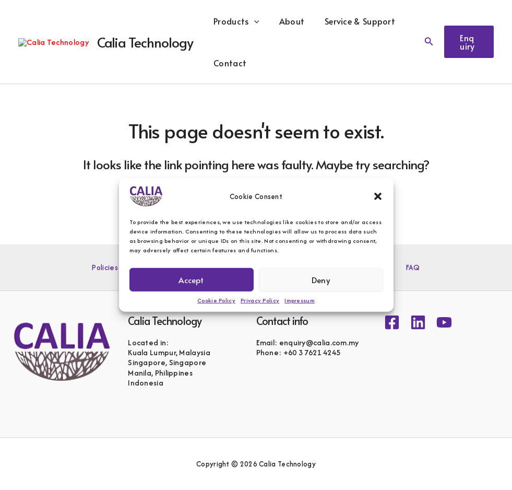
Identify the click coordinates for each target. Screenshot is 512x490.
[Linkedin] (418, 322)
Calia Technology (163, 41)
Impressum (299, 300)
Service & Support (369, 21)
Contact (246, 62)
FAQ (399, 267)
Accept (191, 279)
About (304, 21)
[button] (378, 196)
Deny (321, 279)
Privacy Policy (260, 300)
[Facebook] (392, 322)
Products (252, 21)
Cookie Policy (216, 300)
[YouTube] (444, 322)
